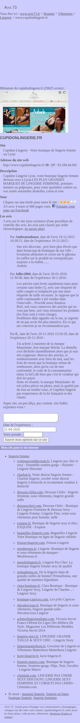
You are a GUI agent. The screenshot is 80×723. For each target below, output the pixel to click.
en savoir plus (34, 229)
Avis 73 (10, 7)
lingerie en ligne (57, 694)
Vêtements (65, 14)
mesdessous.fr (26, 548)
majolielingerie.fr (29, 562)
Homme (49, 14)
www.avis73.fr (30, 14)
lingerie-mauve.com (30, 662)
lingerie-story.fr (27, 636)
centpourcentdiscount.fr (33, 461)
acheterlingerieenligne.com (35, 619)
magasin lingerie (33, 694)
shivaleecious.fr (27, 605)
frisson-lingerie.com (31, 543)
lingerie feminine (45, 698)
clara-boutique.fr (28, 586)
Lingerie (6, 17)
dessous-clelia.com (30, 492)
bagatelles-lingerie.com (33, 533)
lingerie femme (19, 456)
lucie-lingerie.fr (27, 656)
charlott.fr (24, 474)
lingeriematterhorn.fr (31, 646)
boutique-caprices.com (32, 599)
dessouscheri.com (29, 506)
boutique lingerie (20, 698)
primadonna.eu (27, 572)
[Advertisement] (36, 51)
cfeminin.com (26, 675)
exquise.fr (24, 523)
